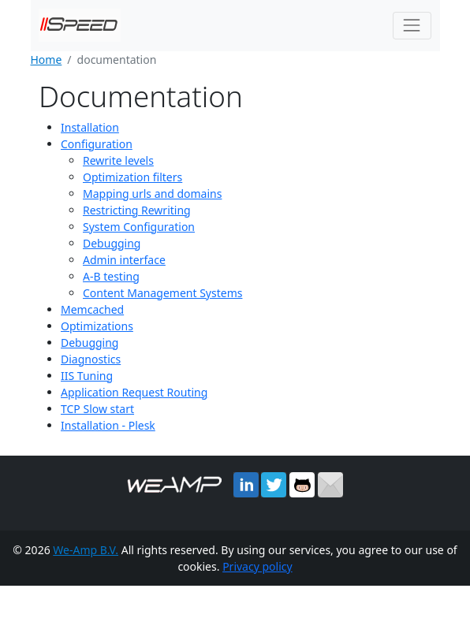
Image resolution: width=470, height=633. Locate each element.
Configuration (96, 143)
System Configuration (139, 226)
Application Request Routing (134, 392)
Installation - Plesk (108, 425)
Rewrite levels (118, 160)
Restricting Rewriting (137, 210)
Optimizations (97, 325)
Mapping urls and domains (152, 193)
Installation (90, 127)
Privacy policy (257, 566)
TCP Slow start (97, 408)
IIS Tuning (87, 375)
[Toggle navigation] (412, 25)
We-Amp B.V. (85, 549)
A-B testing (111, 276)
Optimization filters (132, 176)
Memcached (92, 309)
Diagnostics (91, 359)
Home (46, 59)
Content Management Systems (162, 292)
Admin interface (124, 259)
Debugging (111, 243)
